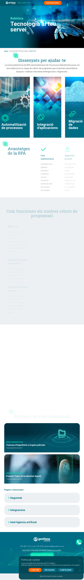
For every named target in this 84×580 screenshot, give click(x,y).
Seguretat (16, 497)
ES (19, 3)
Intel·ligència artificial (23, 522)
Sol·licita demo (52, 3)
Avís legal (25, 550)
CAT (24, 3)
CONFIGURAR (65, 570)
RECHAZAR (49, 570)
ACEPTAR (35, 570)
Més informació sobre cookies (51, 576)
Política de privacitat (38, 550)
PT (29, 3)
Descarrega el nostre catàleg (42, 555)
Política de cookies (54, 550)
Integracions (17, 510)
